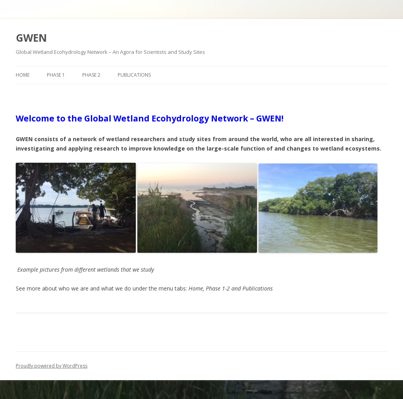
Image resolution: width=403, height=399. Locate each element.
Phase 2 (91, 75)
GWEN (31, 38)
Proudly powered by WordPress (51, 365)
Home (23, 75)
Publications (134, 75)
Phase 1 (56, 75)
